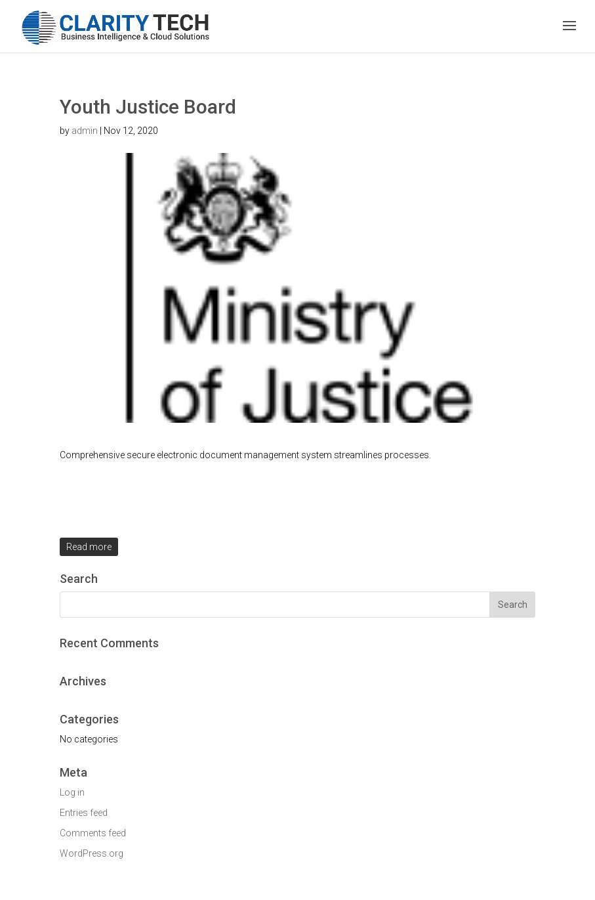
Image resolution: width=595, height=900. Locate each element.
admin (85, 130)
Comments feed (93, 833)
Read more (89, 547)
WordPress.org (91, 853)
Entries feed (84, 812)
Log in (72, 792)
